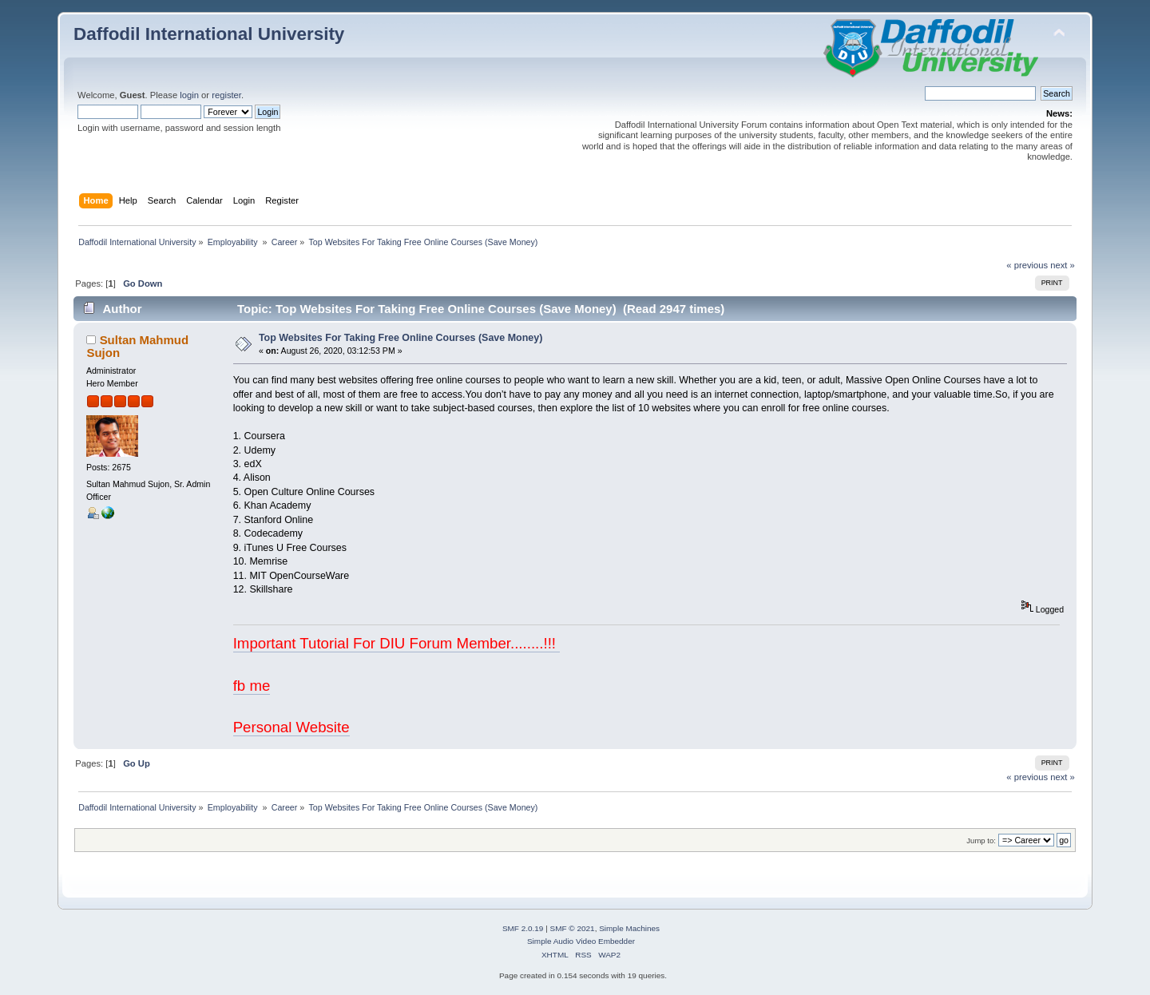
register (226, 95)
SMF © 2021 (572, 928)
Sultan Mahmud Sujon (137, 346)
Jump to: (981, 840)
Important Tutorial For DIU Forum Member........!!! (397, 643)
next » (1062, 265)
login (189, 95)
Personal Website (291, 727)
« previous (1027, 265)
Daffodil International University (208, 34)
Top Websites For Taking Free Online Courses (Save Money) (400, 337)
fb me (252, 685)
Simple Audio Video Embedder (581, 941)
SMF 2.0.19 (523, 928)
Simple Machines (629, 928)
